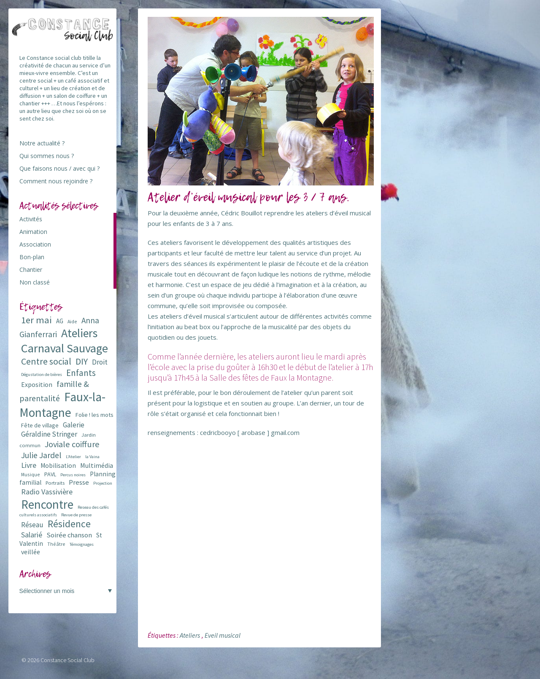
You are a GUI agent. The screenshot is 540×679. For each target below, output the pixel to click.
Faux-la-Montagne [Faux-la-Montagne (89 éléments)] (62, 404)
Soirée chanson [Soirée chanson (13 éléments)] (69, 535)
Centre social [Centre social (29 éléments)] (46, 361)
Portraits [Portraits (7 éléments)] (55, 483)
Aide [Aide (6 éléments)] (72, 321)
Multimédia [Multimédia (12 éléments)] (96, 465)
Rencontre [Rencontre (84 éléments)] (47, 504)
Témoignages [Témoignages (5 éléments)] (82, 544)
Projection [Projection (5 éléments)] (102, 483)
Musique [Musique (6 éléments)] (30, 474)
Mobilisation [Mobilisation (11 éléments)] (58, 466)
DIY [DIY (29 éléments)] (82, 361)
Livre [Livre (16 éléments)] (28, 465)
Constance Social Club (67, 660)
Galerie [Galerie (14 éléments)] (73, 424)
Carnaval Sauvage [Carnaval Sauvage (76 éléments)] (64, 348)
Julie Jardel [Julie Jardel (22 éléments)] (41, 455)
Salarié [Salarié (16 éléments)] (31, 534)
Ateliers (190, 635)
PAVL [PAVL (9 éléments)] (50, 474)
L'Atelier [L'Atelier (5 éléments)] (73, 456)
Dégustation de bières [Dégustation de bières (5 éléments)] (41, 374)
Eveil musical (222, 635)
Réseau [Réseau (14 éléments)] (32, 524)
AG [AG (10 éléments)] (59, 321)
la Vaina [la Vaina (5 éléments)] (92, 456)
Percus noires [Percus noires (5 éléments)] (73, 475)
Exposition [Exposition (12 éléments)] (36, 384)
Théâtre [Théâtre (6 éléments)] (56, 544)
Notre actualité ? (42, 143)
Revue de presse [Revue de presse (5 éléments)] (76, 515)
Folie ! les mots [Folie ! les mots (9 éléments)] (94, 415)
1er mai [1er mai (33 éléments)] (36, 320)
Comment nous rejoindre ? (55, 181)
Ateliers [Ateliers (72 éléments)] (79, 333)
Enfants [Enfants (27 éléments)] (81, 372)
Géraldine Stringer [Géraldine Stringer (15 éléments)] (49, 434)
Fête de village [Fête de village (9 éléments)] (40, 425)
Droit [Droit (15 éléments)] (100, 362)
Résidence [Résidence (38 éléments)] (69, 524)
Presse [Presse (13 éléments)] (79, 482)
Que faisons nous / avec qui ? (59, 168)
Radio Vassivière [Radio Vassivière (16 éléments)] (47, 492)
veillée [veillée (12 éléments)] (30, 551)
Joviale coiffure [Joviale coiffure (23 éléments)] (72, 444)
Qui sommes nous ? (46, 156)
